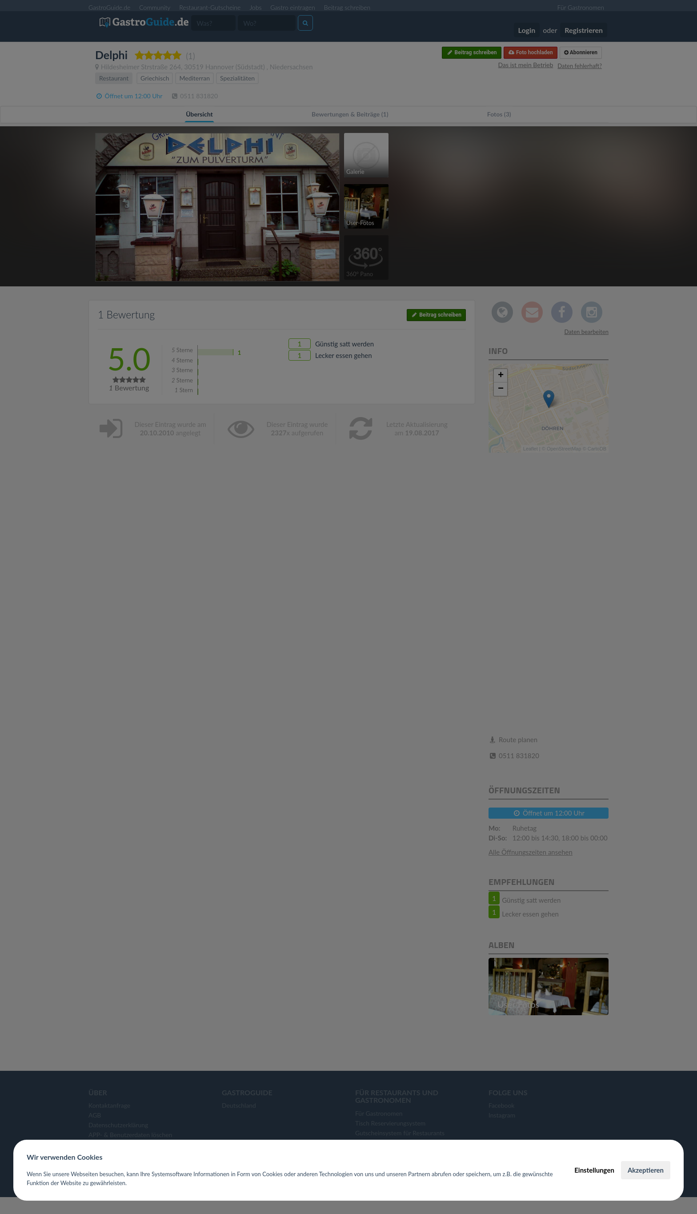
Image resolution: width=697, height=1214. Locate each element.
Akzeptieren (646, 1170)
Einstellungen (594, 1170)
